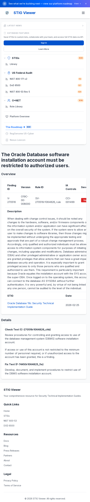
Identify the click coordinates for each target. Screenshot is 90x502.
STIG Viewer (24, 12)
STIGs (7, 415)
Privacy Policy (11, 479)
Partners (8, 454)
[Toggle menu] (83, 12)
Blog (6, 445)
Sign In (44, 42)
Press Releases (11, 450)
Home (7, 410)
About (7, 459)
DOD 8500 (9, 425)
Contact (7, 464)
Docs (6, 440)
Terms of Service (12, 484)
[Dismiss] (86, 3)
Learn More (43, 48)
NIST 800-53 (10, 420)
